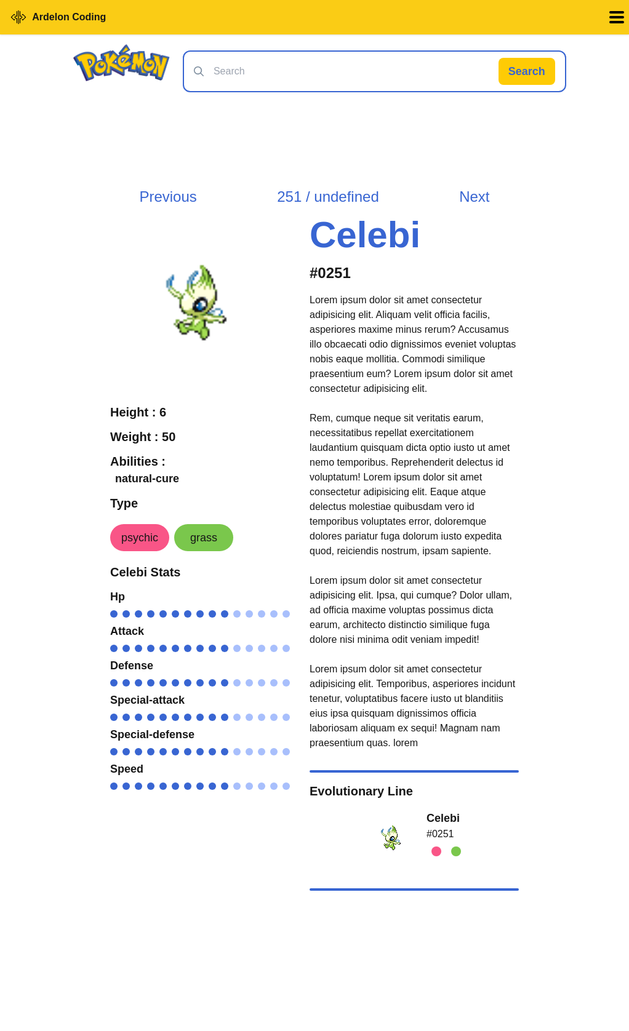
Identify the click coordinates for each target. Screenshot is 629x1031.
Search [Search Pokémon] (526, 71)
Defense (131, 665)
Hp (117, 597)
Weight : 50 (142, 437)
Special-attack (147, 700)
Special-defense (152, 734)
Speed (126, 769)
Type (124, 503)
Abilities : (138, 461)
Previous (167, 196)
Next (474, 196)
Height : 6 (138, 412)
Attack (127, 631)
